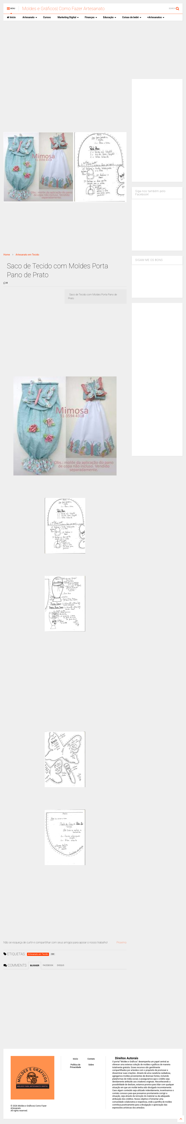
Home (6, 254)
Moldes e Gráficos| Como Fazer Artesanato (63, 8)
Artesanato (30, 17)
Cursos (47, 17)
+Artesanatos (155, 17)
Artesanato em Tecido (27, 254)
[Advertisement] (93, 50)
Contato (91, 1059)
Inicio (11, 17)
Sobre (91, 1065)
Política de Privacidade (75, 1066)
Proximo (122, 942)
